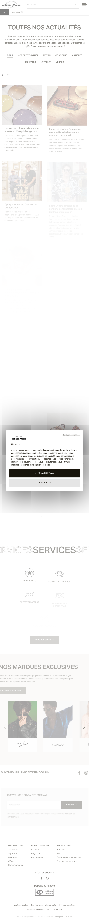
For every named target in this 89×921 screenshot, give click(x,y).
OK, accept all (44, 473)
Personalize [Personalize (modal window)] (44, 483)
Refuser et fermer (71, 435)
